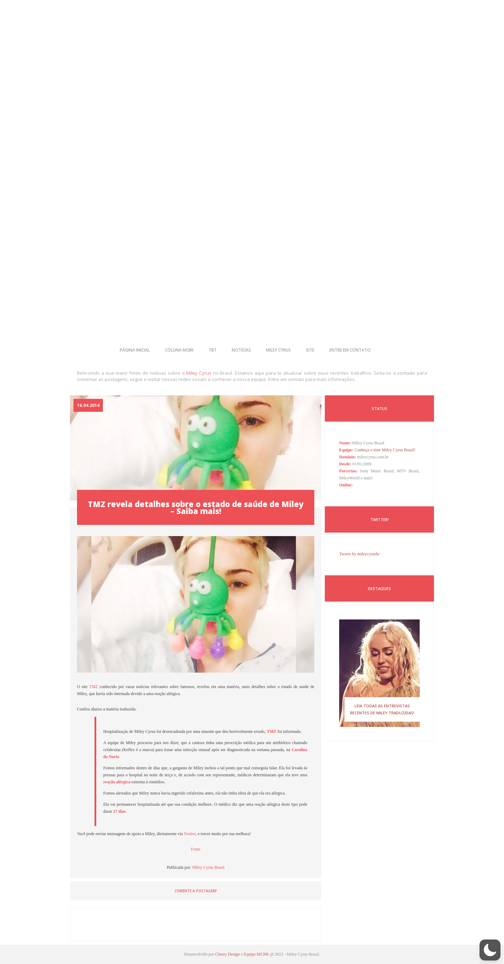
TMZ (94, 686)
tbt (213, 350)
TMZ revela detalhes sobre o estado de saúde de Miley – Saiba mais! (195, 507)
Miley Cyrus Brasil (208, 867)
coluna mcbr (179, 350)
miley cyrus (278, 350)
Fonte (195, 849)
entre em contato (350, 350)
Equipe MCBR (256, 954)
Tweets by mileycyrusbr (359, 554)
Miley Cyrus (198, 373)
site (310, 350)
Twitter (190, 833)
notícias (241, 350)
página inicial (135, 350)
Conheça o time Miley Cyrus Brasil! (385, 450)
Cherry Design (227, 954)
